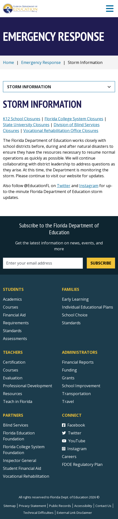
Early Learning (75, 299)
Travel (68, 401)
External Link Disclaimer (74, 512)
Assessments (15, 338)
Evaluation (12, 378)
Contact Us (103, 506)
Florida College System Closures (73, 118)
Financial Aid (14, 315)
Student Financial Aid (22, 468)
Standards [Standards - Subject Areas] (12, 330)
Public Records (60, 506)
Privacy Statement (32, 506)
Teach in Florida (17, 401)
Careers (69, 456)
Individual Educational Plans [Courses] (87, 307)
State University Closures (26, 124)
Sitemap (9, 506)
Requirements (16, 323)
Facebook (73, 425)
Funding (69, 370)
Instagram (88, 185)
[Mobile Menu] (109, 8)
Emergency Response (41, 62)
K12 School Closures (21, 118)
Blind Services (15, 425)
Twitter (63, 185)
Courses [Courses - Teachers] (10, 370)
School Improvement (81, 385)
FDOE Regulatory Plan (82, 464)
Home (8, 62)
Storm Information (29, 86)
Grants (68, 378)
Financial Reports (78, 362)
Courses (10, 307)
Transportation (76, 393)
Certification (14, 362)
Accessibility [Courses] (83, 506)
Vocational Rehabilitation (26, 476)
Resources (12, 393)
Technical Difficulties (38, 512)
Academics (12, 299)
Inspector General (19, 460)
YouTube (73, 441)
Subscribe (100, 263)
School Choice (75, 315)
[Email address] (43, 263)
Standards (71, 323)
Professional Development (27, 385)
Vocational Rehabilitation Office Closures (60, 130)
